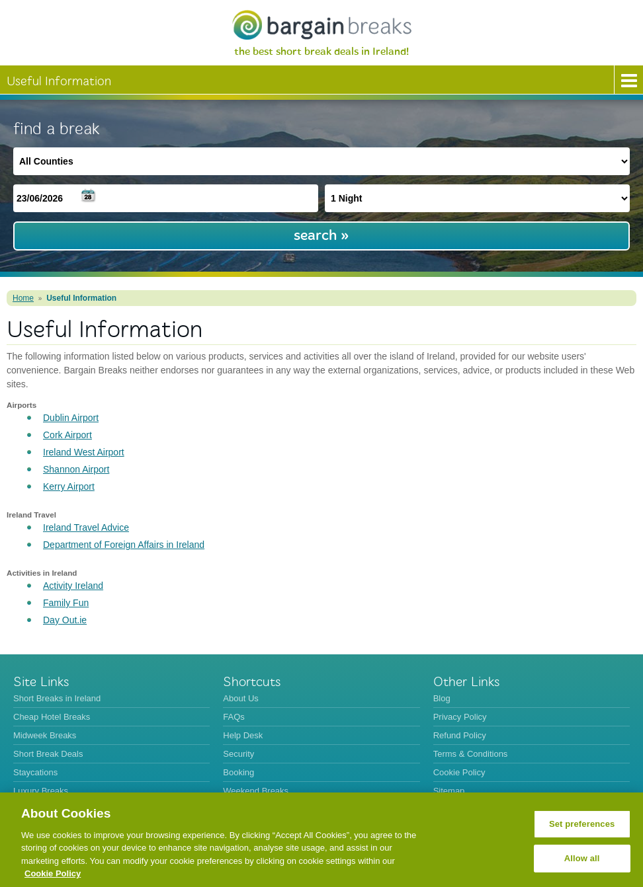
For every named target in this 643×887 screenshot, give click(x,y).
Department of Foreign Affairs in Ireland (123, 544)
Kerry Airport (69, 486)
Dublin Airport (71, 417)
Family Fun (66, 603)
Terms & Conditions (470, 754)
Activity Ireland (73, 585)
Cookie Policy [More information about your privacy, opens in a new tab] (52, 873)
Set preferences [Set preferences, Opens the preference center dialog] (582, 824)
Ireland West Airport (83, 452)
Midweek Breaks (44, 735)
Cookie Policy (459, 772)
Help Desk (243, 735)
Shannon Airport (76, 469)
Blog (441, 698)
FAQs (234, 717)
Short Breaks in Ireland (57, 698)
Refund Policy (459, 735)
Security (238, 754)
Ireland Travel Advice (86, 527)
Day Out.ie (65, 620)
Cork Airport (67, 435)
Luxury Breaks (40, 791)
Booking (238, 772)
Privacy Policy (460, 717)
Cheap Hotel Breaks (51, 717)
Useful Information (81, 298)
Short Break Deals (48, 754)
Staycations (35, 772)
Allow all (582, 858)
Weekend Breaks (255, 791)
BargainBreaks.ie (321, 25)
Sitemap (449, 791)
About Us (240, 698)
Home (23, 298)
